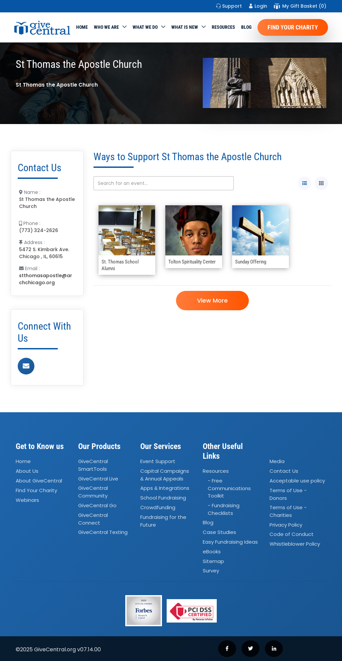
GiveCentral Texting (103, 532)
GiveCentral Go (97, 505)
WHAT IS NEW (184, 27)
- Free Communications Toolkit (229, 488)
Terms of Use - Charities (288, 511)
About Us (27, 470)
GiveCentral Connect (93, 519)
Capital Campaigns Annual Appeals (164, 474)
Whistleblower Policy (295, 543)
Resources (223, 27)
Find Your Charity (293, 27)
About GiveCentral (39, 480)
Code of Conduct (292, 534)
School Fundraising (163, 497)
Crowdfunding (157, 507)
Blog (246, 27)
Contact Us (284, 470)
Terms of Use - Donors (288, 494)
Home (82, 27)
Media (277, 461)
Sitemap (213, 561)
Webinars (27, 500)
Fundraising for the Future (163, 521)
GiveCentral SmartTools (93, 465)
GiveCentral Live (98, 478)
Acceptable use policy (297, 480)
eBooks (212, 551)
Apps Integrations (164, 488)
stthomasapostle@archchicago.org (45, 279)
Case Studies (219, 532)
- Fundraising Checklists (223, 509)
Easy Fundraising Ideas (230, 541)
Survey (211, 570)
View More (212, 300)
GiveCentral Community (93, 492)
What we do (145, 27)
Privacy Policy (286, 524)
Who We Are (106, 27)
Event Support (157, 461)
